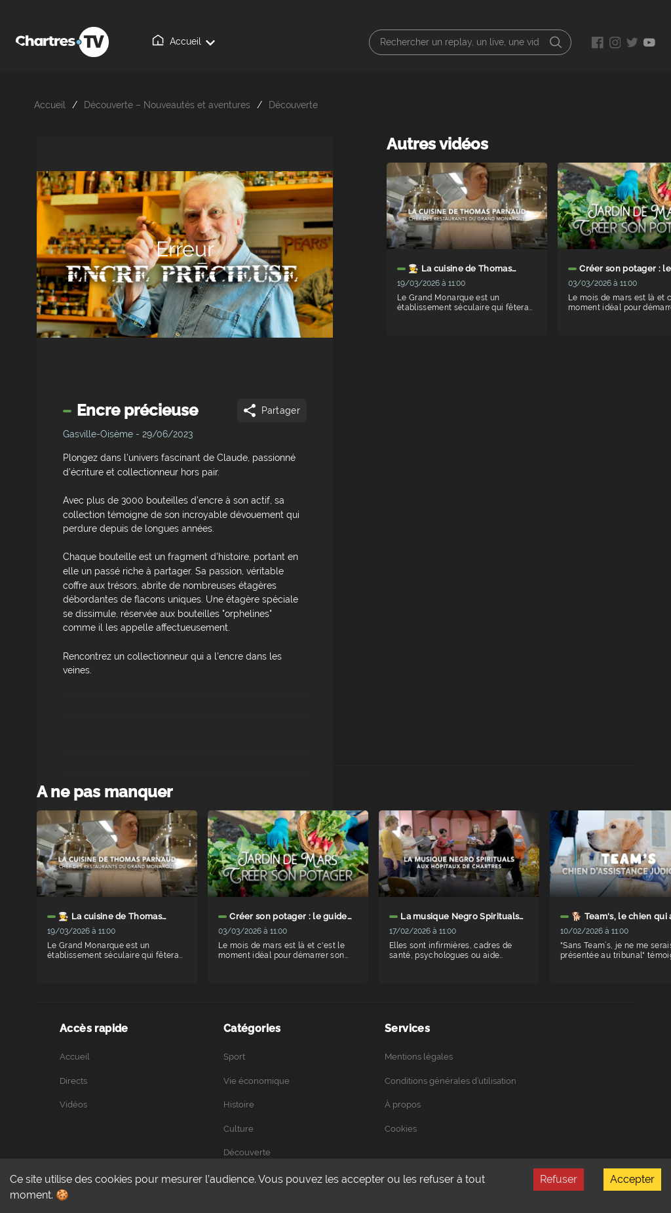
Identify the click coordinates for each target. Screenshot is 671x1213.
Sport (234, 1057)
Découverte (293, 104)
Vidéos (73, 1104)
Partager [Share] (271, 410)
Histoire (238, 1104)
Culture (238, 1129)
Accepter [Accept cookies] (632, 1179)
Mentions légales (419, 1057)
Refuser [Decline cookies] (558, 1179)
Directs (73, 1081)
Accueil (186, 41)
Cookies (401, 1129)
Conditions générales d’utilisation (450, 1081)
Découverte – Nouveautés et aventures (167, 104)
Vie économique (256, 1081)
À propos (403, 1104)
